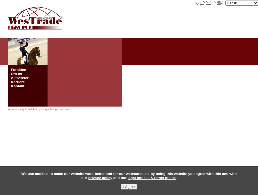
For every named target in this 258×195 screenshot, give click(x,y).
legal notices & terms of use (152, 178)
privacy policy (100, 178)
